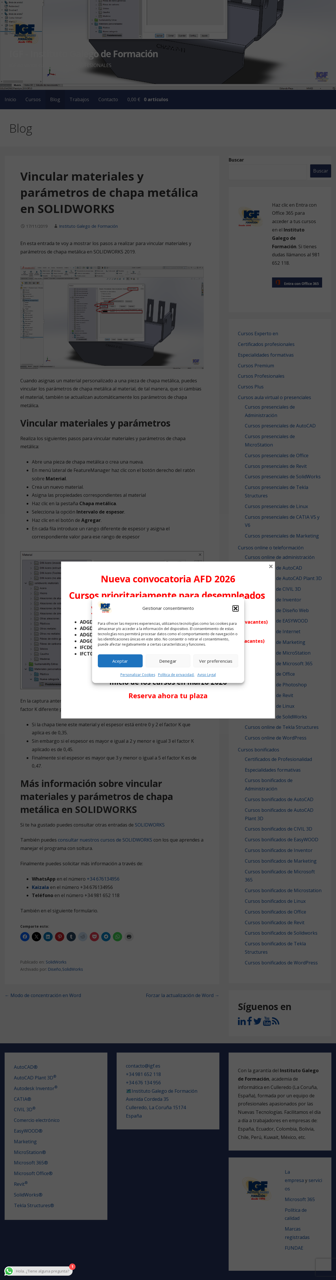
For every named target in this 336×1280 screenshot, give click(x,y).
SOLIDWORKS (150, 825)
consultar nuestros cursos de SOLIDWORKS (105, 840)
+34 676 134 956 (143, 1082)
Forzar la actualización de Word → (182, 995)
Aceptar (120, 661)
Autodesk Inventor (35, 1088)
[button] (235, 608)
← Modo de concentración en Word (43, 995)
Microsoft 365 (300, 1199)
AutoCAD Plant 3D (35, 1078)
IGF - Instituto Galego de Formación (83, 53)
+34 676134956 (103, 879)
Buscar (236, 160)
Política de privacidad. (176, 675)
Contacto (108, 99)
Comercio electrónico (37, 1120)
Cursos (33, 99)
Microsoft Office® (33, 1173)
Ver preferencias (215, 661)
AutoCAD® (26, 1067)
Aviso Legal (206, 675)
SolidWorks (56, 962)
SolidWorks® (28, 1195)
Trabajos (79, 99)
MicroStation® (30, 1152)
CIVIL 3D (24, 1109)
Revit (20, 1184)
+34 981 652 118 (143, 1074)
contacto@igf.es (143, 1066)
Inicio (10, 99)
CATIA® (22, 1099)
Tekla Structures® (34, 1205)
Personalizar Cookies (137, 675)
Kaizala (41, 887)
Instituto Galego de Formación (88, 226)
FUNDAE (294, 1248)
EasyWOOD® (28, 1131)
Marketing (25, 1141)
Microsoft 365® (31, 1162)
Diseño (54, 969)
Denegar (168, 661)
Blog (55, 99)
